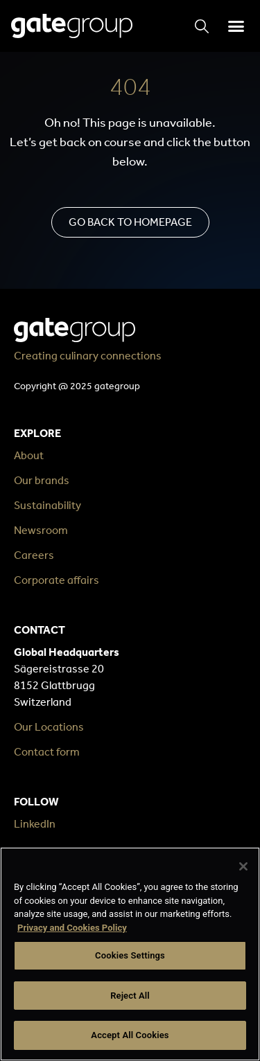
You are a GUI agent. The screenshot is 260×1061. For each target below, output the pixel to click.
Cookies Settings (130, 955)
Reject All (130, 995)
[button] (236, 26)
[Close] (243, 866)
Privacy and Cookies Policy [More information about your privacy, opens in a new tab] (72, 927)
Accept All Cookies (129, 1035)
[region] (130, 954)
